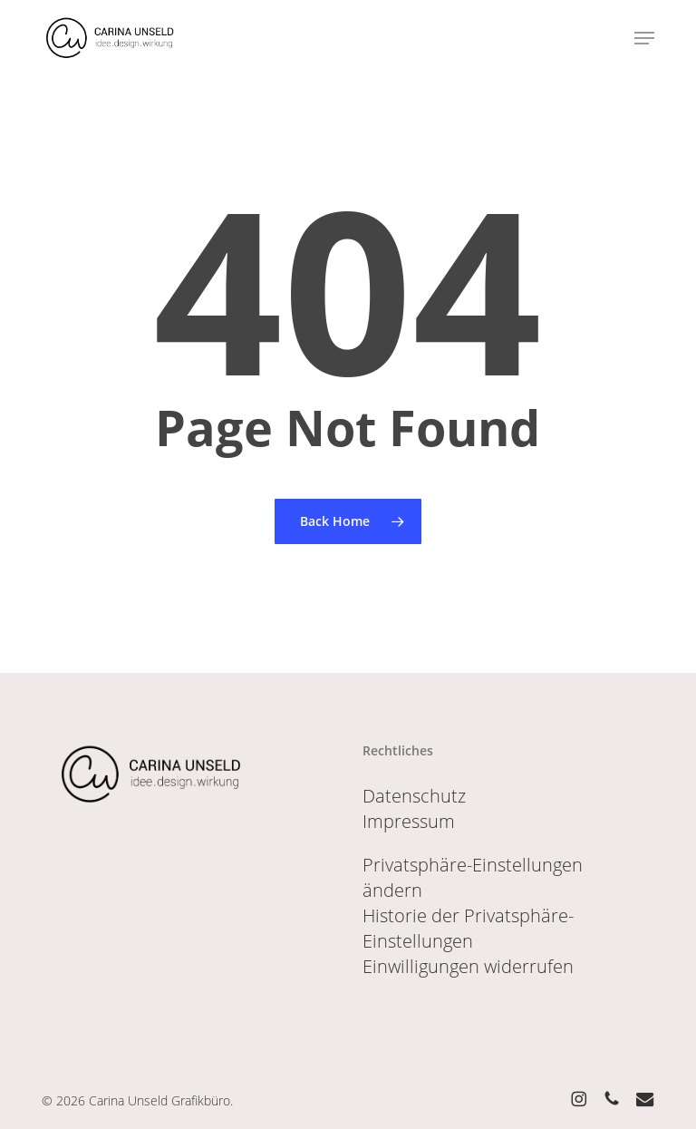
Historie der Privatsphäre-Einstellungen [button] (468, 928)
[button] (644, 38)
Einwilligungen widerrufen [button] (468, 966)
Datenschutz (414, 795)
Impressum (408, 821)
